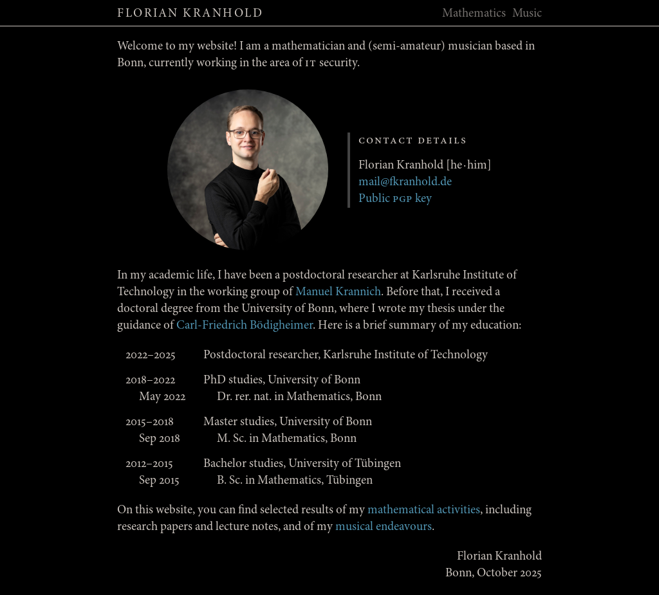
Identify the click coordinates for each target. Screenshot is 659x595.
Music (527, 14)
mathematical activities (423, 510)
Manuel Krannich (338, 292)
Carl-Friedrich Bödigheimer (244, 326)
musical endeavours (383, 527)
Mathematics (474, 14)
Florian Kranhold (190, 14)
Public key (395, 199)
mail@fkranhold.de (405, 182)
